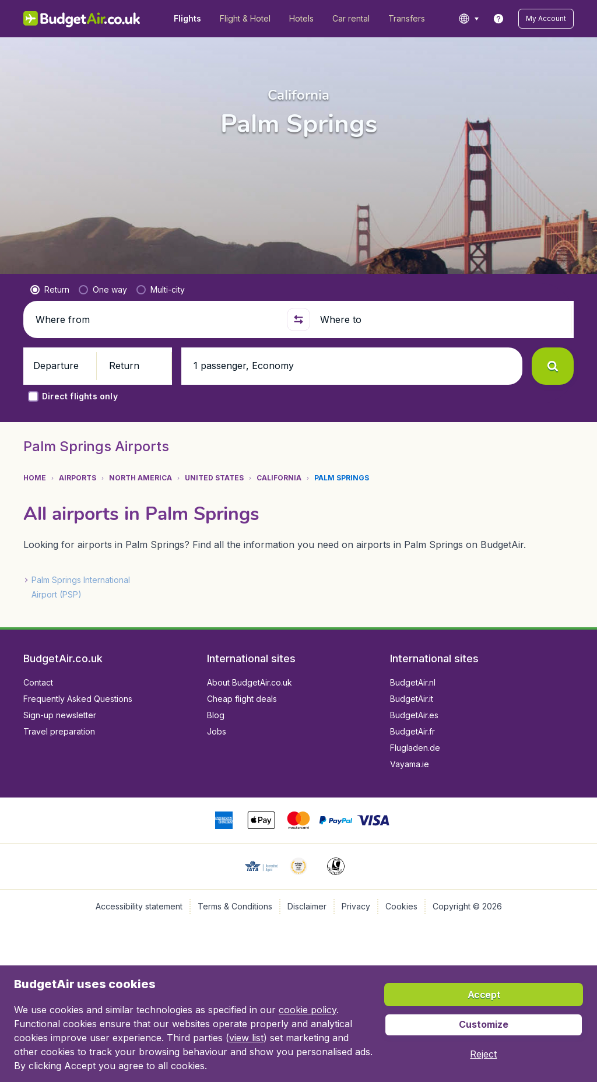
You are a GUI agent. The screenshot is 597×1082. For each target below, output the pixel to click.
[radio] (49, 289)
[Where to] (440, 319)
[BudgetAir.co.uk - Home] (82, 18)
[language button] (468, 18)
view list (246, 1038)
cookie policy (307, 1010)
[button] (546, 19)
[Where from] (156, 319)
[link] (498, 18)
